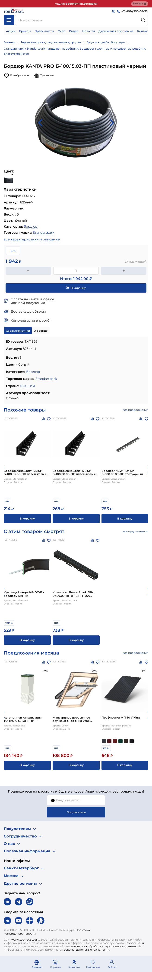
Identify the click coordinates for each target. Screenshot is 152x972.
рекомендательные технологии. (87, 949)
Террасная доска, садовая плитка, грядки (51, 42)
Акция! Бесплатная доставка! (76, 3)
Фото (61, 31)
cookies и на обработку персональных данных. (103, 946)
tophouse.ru (135, 943)
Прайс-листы (44, 31)
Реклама (139, 3)
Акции (10, 31)
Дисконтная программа (115, 31)
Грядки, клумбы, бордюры (105, 42)
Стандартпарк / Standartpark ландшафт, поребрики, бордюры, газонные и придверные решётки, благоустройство (75, 51)
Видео (74, 31)
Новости (88, 31)
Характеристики (18, 330)
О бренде (41, 330)
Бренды (25, 31)
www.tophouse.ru (24, 939)
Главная (9, 42)
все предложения (135, 410)
